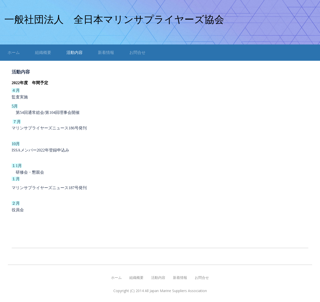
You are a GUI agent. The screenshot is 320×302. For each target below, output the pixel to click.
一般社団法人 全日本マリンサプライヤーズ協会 (114, 19)
